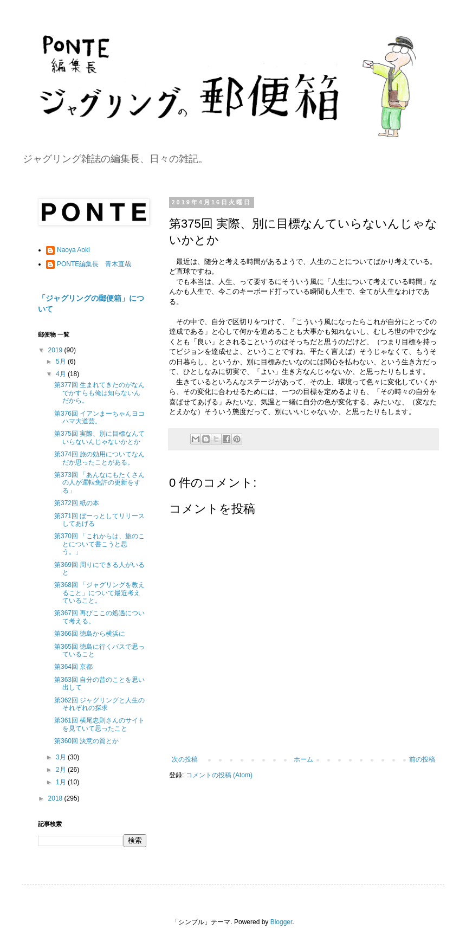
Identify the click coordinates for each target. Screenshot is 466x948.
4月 (62, 374)
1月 (62, 782)
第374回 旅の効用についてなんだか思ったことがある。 (99, 458)
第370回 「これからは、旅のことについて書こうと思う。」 (99, 544)
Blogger (281, 922)
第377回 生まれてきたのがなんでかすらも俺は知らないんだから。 (99, 392)
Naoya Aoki (73, 250)
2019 (56, 350)
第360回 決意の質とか (86, 741)
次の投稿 (185, 759)
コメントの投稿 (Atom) (219, 775)
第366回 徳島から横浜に (89, 633)
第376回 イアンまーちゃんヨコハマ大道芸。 (99, 417)
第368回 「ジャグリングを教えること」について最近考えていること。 (99, 592)
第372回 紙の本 (76, 503)
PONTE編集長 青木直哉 (94, 264)
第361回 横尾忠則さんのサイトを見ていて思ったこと (99, 724)
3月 (62, 757)
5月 (62, 361)
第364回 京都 (73, 666)
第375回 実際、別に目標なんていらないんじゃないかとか (99, 437)
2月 (62, 769)
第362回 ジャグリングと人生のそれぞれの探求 (99, 704)
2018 (56, 798)
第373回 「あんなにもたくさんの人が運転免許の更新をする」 (99, 482)
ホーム (303, 759)
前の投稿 (422, 759)
